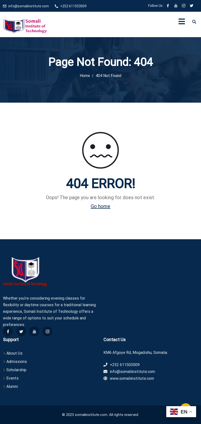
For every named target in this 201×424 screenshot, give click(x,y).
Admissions (16, 361)
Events (12, 378)
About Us (14, 353)
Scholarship (16, 370)
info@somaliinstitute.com (28, 6)
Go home (100, 206)
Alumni (12, 386)
